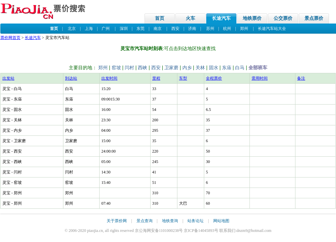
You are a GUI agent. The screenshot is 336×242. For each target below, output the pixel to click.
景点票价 (313, 18)
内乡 (187, 67)
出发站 (8, 78)
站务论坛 (195, 220)
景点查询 (144, 220)
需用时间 (259, 78)
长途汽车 (221, 18)
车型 (183, 78)
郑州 (244, 28)
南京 (158, 28)
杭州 (227, 28)
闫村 (129, 67)
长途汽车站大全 (272, 28)
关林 (200, 67)
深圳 (124, 28)
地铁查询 (170, 220)
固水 (213, 67)
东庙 (226, 67)
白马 (239, 67)
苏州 (210, 28)
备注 (301, 78)
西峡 (142, 67)
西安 (175, 28)
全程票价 (214, 78)
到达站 (71, 78)
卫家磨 (171, 67)
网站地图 (221, 220)
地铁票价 (252, 18)
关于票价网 (117, 220)
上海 (89, 28)
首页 (159, 18)
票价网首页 (10, 37)
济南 (192, 28)
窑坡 (116, 67)
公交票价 (283, 18)
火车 (190, 18)
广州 (106, 28)
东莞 (140, 28)
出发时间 (109, 78)
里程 (156, 78)
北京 (72, 28)
